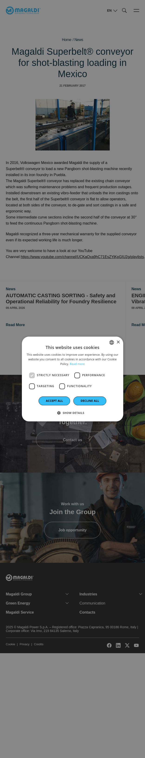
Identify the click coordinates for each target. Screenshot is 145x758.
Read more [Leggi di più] (77, 364)
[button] (72, 413)
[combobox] (111, 342)
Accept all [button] (54, 401)
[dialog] (72, 379)
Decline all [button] (90, 401)
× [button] (118, 342)
